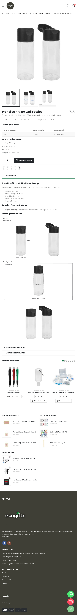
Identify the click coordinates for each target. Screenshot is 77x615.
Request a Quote (25, 160)
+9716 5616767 (11, 560)
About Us (5, 573)
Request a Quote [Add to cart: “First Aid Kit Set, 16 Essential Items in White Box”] (64, 401)
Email (19, 168)
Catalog (4, 583)
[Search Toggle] (68, 5)
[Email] (70, 601)
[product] (13, 377)
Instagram (9, 543)
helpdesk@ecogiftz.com (13, 557)
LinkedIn (11, 168)
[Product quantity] (7, 160)
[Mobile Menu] (3, 6)
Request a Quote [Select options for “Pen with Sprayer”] (14, 396)
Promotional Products (9, 580)
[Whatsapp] (70, 594)
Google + (15, 168)
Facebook (3, 168)
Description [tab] (11, 176)
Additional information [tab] (16, 353)
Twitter (7, 168)
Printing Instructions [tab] (15, 348)
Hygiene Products (13, 153)
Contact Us (5, 576)
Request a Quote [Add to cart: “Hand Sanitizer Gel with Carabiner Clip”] (40, 401)
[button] (63, 361)
